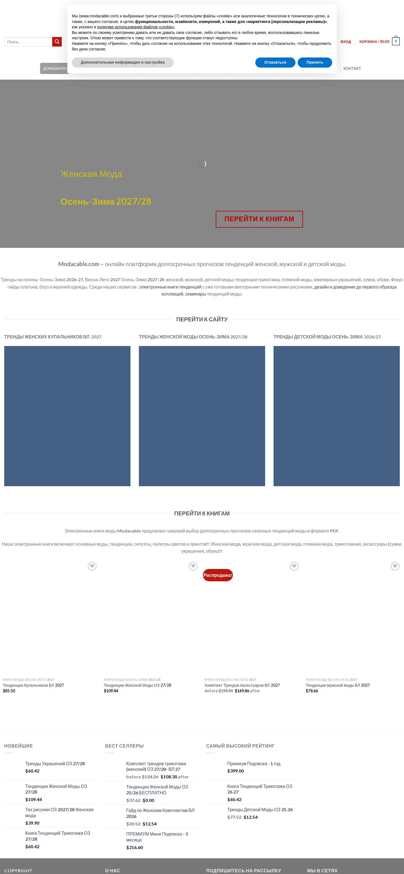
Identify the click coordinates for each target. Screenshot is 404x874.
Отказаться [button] (275, 62)
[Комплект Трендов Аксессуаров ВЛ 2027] (252, 618)
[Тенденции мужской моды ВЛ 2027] (353, 618)
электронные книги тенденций (170, 286)
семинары (195, 293)
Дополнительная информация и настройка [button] (123, 62)
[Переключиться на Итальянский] (381, 5)
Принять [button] (315, 62)
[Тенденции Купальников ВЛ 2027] (50, 618)
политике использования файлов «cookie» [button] (135, 27)
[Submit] (57, 42)
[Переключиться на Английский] (371, 5)
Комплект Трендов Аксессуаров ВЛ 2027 (242, 685)
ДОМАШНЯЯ (55, 68)
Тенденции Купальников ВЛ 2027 (33, 685)
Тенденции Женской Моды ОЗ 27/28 (137, 685)
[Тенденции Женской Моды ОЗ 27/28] (151, 618)
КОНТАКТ (352, 68)
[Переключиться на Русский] (392, 5)
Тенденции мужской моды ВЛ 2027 (338, 685)
